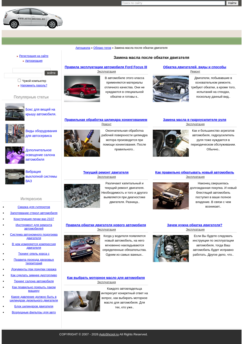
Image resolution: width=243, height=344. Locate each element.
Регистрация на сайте (33, 56)
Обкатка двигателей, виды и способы (194, 67)
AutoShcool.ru (109, 334)
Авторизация (33, 60)
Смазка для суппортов (34, 207)
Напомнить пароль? (33, 85)
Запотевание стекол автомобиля (33, 213)
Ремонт (195, 71)
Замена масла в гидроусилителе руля (194, 120)
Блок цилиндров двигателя (33, 306)
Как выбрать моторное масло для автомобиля (106, 278)
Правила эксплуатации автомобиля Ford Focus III (106, 67)
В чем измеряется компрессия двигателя (34, 245)
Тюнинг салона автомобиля (34, 281)
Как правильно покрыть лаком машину (34, 289)
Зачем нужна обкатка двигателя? (194, 225)
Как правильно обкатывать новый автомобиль (194, 172)
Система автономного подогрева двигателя (34, 236)
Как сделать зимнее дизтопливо (34, 275)
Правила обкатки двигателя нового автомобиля (106, 225)
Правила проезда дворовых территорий (34, 261)
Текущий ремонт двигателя (106, 172)
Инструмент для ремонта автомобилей (34, 226)
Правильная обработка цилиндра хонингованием (106, 120)
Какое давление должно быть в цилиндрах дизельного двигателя (34, 298)
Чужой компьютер (34, 81)
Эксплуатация (106, 71)
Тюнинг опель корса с (33, 253)
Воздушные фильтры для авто (34, 312)
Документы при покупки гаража (33, 269)
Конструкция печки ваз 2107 (34, 219)
